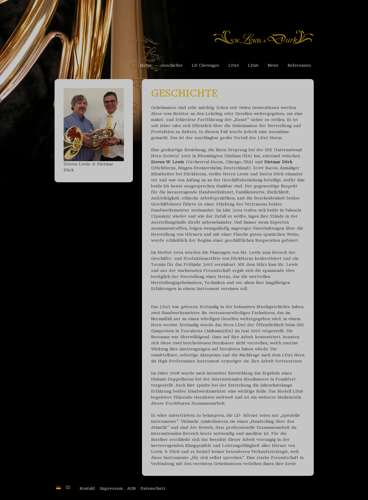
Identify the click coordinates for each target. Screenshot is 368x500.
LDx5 (233, 65)
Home (146, 65)
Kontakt (87, 488)
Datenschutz (152, 488)
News (273, 65)
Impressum (111, 488)
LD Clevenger (205, 65)
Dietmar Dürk (278, 162)
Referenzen (299, 65)
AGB (131, 488)
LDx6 (253, 65)
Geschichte (172, 65)
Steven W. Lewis (167, 162)
